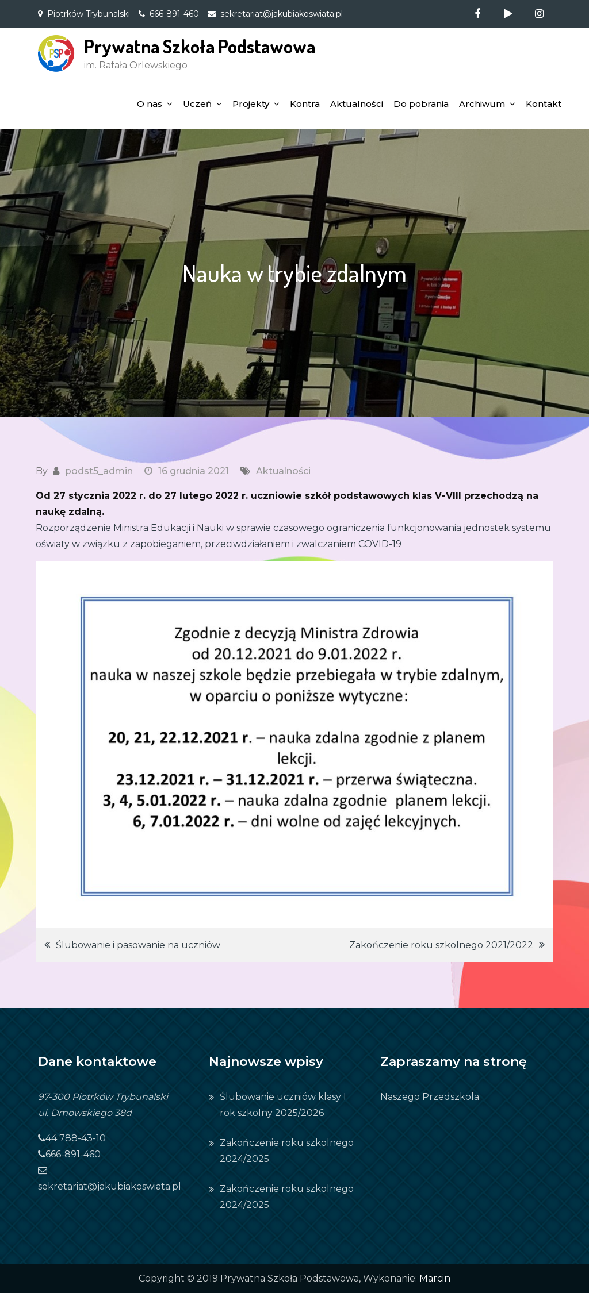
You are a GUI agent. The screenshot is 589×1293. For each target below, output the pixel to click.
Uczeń (197, 103)
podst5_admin (99, 470)
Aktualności (356, 103)
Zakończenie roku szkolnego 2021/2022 (441, 945)
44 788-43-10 (72, 1138)
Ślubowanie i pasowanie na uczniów (138, 945)
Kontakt (543, 103)
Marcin (434, 1278)
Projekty (250, 103)
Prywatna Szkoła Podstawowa (199, 46)
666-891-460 (174, 14)
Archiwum (482, 103)
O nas (149, 103)
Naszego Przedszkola (429, 1096)
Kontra (305, 103)
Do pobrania (421, 103)
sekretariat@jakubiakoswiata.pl (281, 14)
